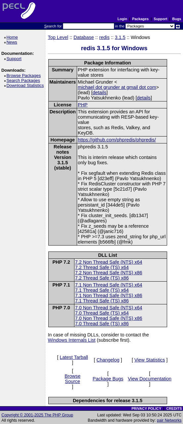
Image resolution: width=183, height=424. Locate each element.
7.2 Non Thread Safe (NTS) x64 (108, 262)
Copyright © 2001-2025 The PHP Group (37, 415)
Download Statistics (26, 85)
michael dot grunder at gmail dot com (117, 87)
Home (13, 37)
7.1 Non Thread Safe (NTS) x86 (108, 295)
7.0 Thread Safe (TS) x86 (102, 323)
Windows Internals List (72, 340)
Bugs (176, 19)
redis (104, 37)
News (12, 42)
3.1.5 (120, 37)
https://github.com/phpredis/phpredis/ (117, 139)
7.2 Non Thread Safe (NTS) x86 (108, 272)
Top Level (58, 37)
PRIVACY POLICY (146, 408)
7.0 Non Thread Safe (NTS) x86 (108, 318)
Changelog (107, 360)
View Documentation (149, 378)
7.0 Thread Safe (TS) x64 (102, 313)
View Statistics (149, 360)
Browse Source (72, 378)
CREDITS (174, 408)
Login (122, 19)
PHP (83, 104)
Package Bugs (108, 378)
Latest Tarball (74, 357)
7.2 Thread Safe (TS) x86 (102, 278)
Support (160, 19)
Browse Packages (24, 75)
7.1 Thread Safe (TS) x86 (102, 300)
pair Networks (169, 420)
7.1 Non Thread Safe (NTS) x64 (108, 285)
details (100, 92)
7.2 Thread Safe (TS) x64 (102, 267)
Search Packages (24, 80)
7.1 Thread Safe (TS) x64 (102, 290)
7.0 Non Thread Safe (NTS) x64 (108, 307)
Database (83, 37)
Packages (140, 19)
